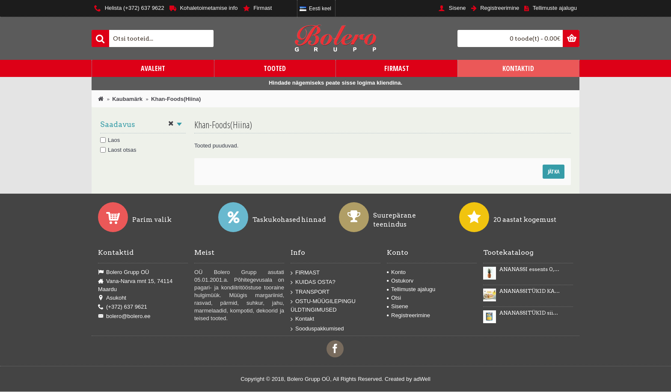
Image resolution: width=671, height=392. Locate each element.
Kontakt (302, 319)
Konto (396, 272)
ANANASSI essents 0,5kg (529, 269)
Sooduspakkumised (317, 328)
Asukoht (112, 298)
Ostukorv (400, 280)
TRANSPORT (310, 292)
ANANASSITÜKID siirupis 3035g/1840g (529, 313)
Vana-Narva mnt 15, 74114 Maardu (135, 285)
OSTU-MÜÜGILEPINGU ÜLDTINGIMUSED (323, 305)
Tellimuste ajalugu (411, 289)
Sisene (397, 306)
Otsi (394, 298)
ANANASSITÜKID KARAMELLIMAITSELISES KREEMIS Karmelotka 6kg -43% (529, 291)
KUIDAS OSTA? (313, 282)
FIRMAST (305, 272)
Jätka (553, 171)
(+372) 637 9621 (122, 307)
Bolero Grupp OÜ (123, 272)
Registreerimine (408, 315)
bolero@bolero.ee (124, 316)
